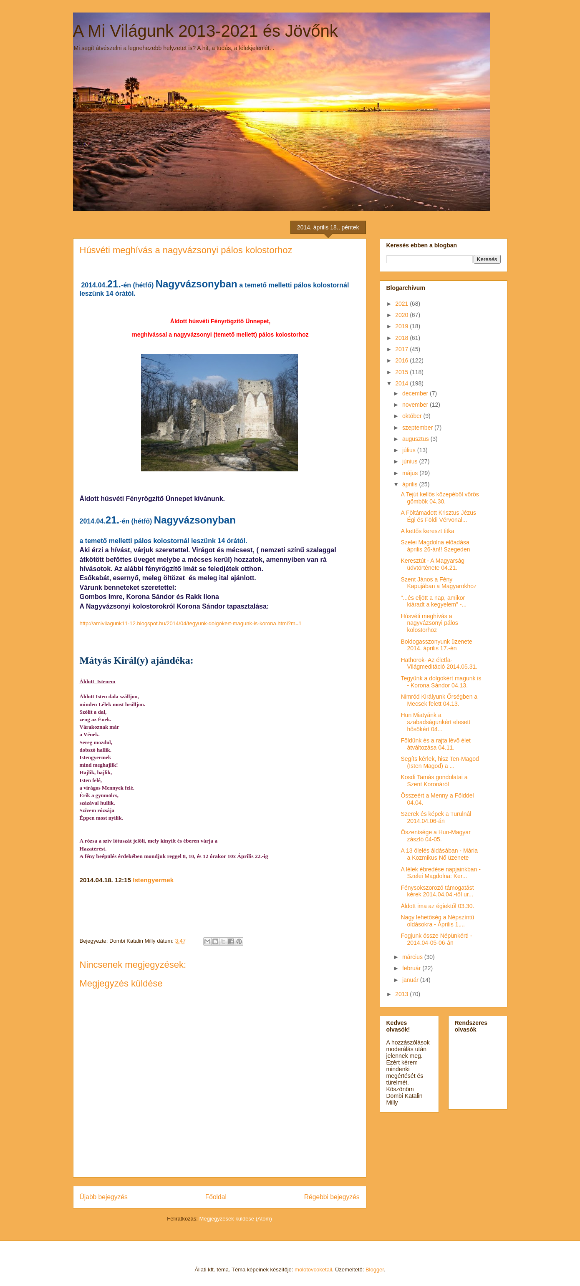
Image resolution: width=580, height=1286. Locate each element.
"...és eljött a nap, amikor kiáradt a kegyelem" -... (434, 601)
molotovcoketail (313, 1269)
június (410, 461)
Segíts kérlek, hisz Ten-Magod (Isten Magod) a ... (440, 762)
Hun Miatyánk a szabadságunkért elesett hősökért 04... (435, 722)
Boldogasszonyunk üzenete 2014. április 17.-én (436, 645)
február (412, 968)
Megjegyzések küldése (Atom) (235, 1219)
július (409, 450)
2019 (402, 326)
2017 (402, 349)
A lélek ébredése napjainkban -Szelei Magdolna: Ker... (440, 873)
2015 (402, 372)
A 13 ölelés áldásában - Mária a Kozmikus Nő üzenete (439, 854)
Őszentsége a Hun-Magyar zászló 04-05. (435, 836)
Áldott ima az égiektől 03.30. (437, 906)
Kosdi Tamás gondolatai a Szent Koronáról (434, 781)
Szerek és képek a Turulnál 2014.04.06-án (436, 817)
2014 (402, 383)
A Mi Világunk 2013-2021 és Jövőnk (205, 31)
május (410, 473)
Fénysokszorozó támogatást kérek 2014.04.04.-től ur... (437, 891)
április (410, 484)
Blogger (375, 1269)
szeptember (418, 427)
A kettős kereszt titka (427, 531)
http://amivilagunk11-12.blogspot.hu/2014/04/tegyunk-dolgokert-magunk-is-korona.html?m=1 (191, 623)
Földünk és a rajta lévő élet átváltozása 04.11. (435, 744)
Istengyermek (153, 879)
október (413, 416)
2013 (402, 994)
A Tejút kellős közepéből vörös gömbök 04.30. (440, 498)
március (413, 957)
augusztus (416, 438)
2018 (402, 338)
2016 (402, 360)
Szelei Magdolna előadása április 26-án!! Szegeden (435, 546)
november (416, 404)
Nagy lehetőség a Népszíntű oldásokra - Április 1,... (437, 921)
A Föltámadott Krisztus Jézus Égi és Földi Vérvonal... (438, 516)
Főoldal (216, 1196)
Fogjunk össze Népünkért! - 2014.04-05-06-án (436, 939)
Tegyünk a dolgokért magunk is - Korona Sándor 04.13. (441, 682)
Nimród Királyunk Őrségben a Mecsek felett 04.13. (439, 700)
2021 (402, 303)
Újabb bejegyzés (104, 1196)
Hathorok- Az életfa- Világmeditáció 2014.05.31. (439, 663)
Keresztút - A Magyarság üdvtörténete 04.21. (432, 564)
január (411, 979)
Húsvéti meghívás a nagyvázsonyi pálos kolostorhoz (429, 623)
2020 (402, 315)
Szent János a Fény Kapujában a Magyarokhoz (439, 583)
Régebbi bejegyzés (332, 1196)
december (416, 393)
